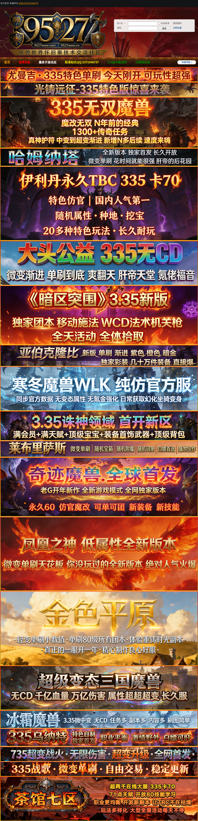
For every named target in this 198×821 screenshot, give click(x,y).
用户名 (120, 23)
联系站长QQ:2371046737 (82, 62)
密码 (119, 28)
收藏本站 (14, 3)
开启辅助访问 (197, 2)
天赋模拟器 (142, 62)
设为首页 (4, 3)
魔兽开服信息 (48, 62)
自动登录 (164, 23)
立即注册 (177, 28)
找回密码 (177, 23)
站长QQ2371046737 (29, 3)
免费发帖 (24, 62)
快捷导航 (186, 62)
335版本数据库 (117, 62)
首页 (7, 62)
